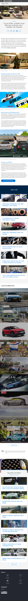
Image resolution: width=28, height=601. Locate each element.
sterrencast (14, 451)
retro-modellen (22, 451)
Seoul (6, 452)
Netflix (10, 451)
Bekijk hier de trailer (11, 47)
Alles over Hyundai (8, 180)
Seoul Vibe (7, 451)
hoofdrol (18, 451)
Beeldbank (3, 589)
